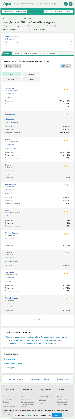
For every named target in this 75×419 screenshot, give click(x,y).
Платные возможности (45, 396)
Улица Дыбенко (11, 148)
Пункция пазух (10, 45)
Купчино (9, 97)
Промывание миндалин (13, 42)
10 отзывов (8, 303)
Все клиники (9, 11)
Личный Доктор (11, 233)
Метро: (5, 29)
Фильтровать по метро (14, 379)
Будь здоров (10, 114)
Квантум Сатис (11, 185)
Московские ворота (12, 122)
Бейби (7, 139)
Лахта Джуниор (11, 298)
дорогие (31, 80)
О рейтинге (6, 402)
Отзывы (23, 11)
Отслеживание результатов (43, 399)
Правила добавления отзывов (27, 405)
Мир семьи (9, 272)
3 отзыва (7, 215)
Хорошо (56, 415)
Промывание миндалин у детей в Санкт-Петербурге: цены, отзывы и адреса (34, 340)
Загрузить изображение (27, 402)
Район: (36, 29)
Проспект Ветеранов (13, 261)
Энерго (8, 165)
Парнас (9, 281)
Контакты (59, 396)
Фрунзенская (10, 174)
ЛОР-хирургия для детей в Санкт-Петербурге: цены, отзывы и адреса (31, 343)
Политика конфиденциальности (9, 405)
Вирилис (8, 253)
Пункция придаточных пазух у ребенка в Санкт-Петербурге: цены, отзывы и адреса (36, 337)
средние (11, 80)
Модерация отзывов (62, 404)
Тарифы (41, 403)
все (11, 74)
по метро (68, 11)
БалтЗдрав (9, 88)
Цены (18, 11)
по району (58, 11)
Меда (7, 210)
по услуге (49, 11)
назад (12, 36)
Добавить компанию (26, 399)
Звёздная (9, 193)
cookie (28, 415)
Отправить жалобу (62, 402)
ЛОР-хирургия (9, 39)
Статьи (23, 396)
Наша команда (7, 399)
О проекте (5, 396)
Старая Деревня (11, 307)
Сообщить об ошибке (63, 399)
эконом (31, 74)
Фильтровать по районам (39, 379)
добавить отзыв (9, 93)
